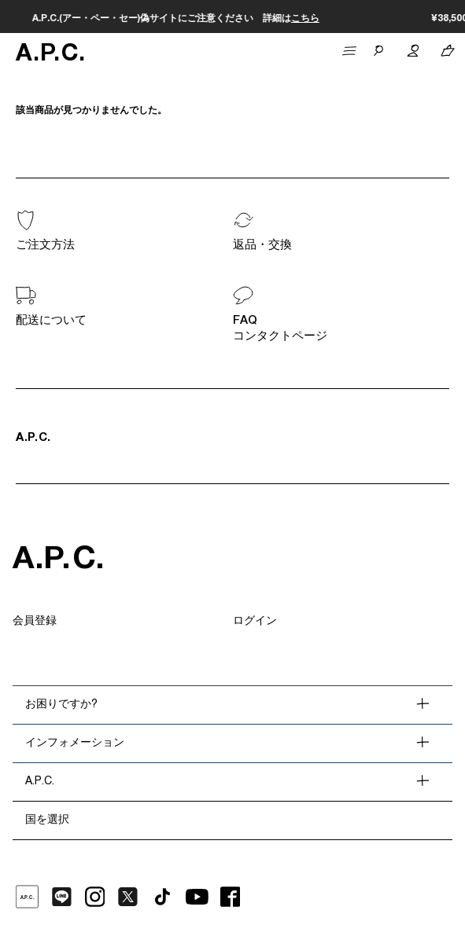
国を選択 (47, 820)
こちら (362, 19)
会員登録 (35, 621)
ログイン (255, 621)
